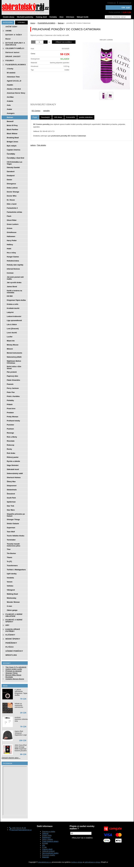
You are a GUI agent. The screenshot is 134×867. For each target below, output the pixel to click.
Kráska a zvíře (12, 304)
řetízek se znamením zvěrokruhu (19, 705)
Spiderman (11, 502)
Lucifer (9, 337)
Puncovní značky (48, 855)
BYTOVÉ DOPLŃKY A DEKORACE (15, 44)
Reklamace (46, 837)
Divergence (11, 184)
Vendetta (10, 578)
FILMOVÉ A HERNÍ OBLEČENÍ (13, 615)
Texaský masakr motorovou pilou (13, 545)
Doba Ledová (12, 188)
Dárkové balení (12, 52)
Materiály (45, 857)
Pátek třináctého (13, 380)
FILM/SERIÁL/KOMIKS (15, 65)
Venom (9, 582)
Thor (9, 549)
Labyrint (10, 312)
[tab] (35, 117)
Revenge (10, 433)
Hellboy (10, 245)
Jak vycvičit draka (14, 282)
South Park (11, 498)
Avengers (11, 113)
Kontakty (53, 17)
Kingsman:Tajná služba (16, 300)
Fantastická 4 (12, 208)
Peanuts (10, 384)
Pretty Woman (12, 417)
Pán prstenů (12, 372)
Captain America (13, 150)
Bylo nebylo (11, 146)
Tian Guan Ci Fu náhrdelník (15, 667)
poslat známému (86, 117)
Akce (61, 17)
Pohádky (10, 400)
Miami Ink (11, 341)
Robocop (10, 445)
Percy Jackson (13, 388)
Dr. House (11, 200)
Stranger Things (13, 519)
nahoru (33, 145)
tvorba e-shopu (76, 862)
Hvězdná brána (13, 261)
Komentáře (70, 117)
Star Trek (10, 506)
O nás (44, 847)
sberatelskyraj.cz (44, 862)
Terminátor (11, 540)
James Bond (12, 287)
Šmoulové (11, 494)
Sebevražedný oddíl (15, 473)
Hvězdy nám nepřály (15, 265)
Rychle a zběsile (13, 461)
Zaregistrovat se (125, 3)
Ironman (10, 273)
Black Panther (12, 129)
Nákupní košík (82, 17)
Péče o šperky (47, 839)
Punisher (10, 425)
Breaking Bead (13, 138)
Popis (35, 117)
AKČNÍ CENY (11, 27)
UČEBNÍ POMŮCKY (14, 651)
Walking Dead (12, 594)
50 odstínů (11, 73)
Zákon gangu (12, 610)
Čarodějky (11, 154)
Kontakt (45, 843)
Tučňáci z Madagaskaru (16, 570)
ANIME (8, 31)
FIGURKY (9, 61)
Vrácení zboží (47, 849)
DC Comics (36, 111)
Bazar (8, 39)
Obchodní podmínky (25, 17)
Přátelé (9, 404)
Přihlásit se (111, 3)
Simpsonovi (11, 486)
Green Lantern (12, 224)
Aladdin (10, 85)
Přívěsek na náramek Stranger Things (13, 672)
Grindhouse (11, 232)
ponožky (46, 111)
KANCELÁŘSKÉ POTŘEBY (12, 630)
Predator (10, 413)
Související (45, 117)
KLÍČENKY (10, 635)
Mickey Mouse (12, 345)
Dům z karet (11, 204)
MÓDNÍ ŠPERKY (12, 639)
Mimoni (10, 349)
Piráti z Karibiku (13, 396)
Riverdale (11, 441)
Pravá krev (11, 408)
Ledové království (14, 316)
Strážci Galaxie (13, 524)
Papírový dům (12, 376)
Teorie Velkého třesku (15, 536)
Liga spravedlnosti (14, 320)
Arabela (10, 101)
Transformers (12, 566)
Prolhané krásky (13, 421)
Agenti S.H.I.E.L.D (14, 81)
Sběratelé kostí (13, 469)
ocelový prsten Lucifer (13, 669)
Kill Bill (10, 296)
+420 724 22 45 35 (17, 828)
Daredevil (11, 171)
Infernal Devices (13, 269)
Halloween (11, 236)
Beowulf (10, 121)
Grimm (9, 228)
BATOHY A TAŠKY (13, 35)
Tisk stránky (41, 145)
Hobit (9, 249)
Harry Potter (12, 240)
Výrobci (21, 22)
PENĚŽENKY (11, 643)
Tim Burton (11, 553)
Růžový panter (13, 457)
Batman (10, 117)
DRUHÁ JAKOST (13, 56)
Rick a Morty (12, 437)
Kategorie (8, 22)
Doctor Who (11, 196)
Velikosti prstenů (48, 851)
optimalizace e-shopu (92, 862)
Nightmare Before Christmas (14, 362)
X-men (9, 606)
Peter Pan (11, 392)
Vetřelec (10, 586)
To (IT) (9, 561)
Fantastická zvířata (14, 212)
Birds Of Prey (12, 125)
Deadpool (11, 176)
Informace (70, 17)
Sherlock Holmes (14, 477)
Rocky (9, 449)
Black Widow (12, 134)
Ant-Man (10, 97)
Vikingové (11, 590)
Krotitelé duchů (13, 308)
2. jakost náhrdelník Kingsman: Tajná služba (21, 692)
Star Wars (11, 510)
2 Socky (10, 69)
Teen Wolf (11, 532)
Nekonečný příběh (14, 357)
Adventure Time (13, 77)
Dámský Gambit (13, 167)
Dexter (9, 180)
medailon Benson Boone (14, 679)
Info (43, 845)
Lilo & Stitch (12, 324)
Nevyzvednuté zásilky (50, 853)
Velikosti (45, 833)
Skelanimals (12, 490)
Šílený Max (11, 482)
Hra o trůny (11, 253)
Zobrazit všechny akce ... (11, 758)
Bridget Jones (12, 142)
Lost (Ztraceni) (13, 329)
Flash (9, 216)
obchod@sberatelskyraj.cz (20, 830)
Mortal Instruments (14, 353)
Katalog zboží (41, 17)
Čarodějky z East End (15, 158)
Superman (11, 528)
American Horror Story (16, 93)
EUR (128, 8)
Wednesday (11, 598)
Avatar (9, 109)
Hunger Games (13, 257)
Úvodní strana (8, 17)
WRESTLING (11, 655)
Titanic (9, 557)
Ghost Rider (11, 220)
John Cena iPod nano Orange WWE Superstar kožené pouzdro (21, 748)
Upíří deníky (11, 574)
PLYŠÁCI (9, 647)
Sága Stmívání (12, 465)
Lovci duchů (12, 333)
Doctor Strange (13, 192)
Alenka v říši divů (14, 89)
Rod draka (11, 453)
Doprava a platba (48, 831)
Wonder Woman (13, 602)
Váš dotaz (58, 117)
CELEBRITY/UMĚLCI (14, 48)
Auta (9, 105)
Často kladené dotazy (50, 841)
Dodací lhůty (47, 835)
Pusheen (10, 429)
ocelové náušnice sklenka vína (21, 719)
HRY (7, 625)
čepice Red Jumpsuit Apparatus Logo (21, 733)
